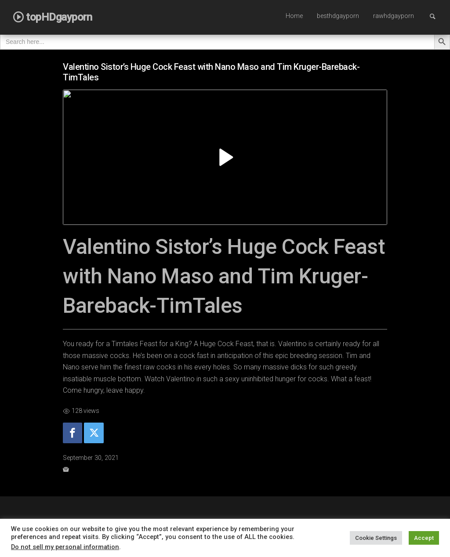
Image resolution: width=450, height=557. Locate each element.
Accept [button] (424, 538)
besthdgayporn (338, 16)
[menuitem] (294, 16)
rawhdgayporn (393, 16)
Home (294, 16)
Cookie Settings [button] (376, 538)
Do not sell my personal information (65, 547)
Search (437, 16)
